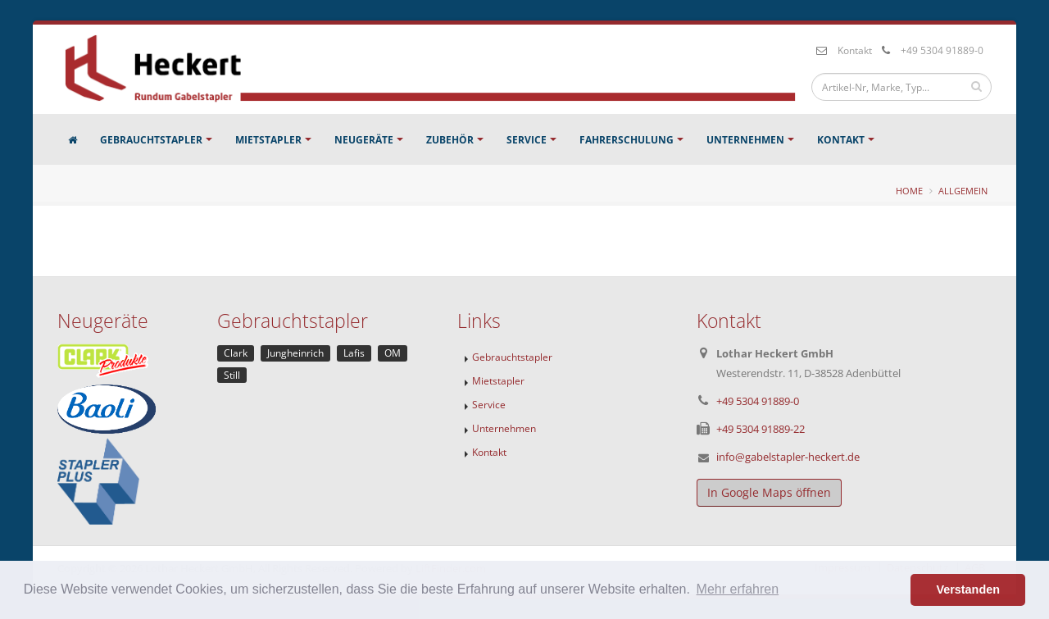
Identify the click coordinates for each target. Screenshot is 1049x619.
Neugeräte (363, 140)
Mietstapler (268, 140)
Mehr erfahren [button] (738, 589)
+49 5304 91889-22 (760, 428)
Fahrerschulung (626, 140)
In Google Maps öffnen (769, 492)
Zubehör (450, 140)
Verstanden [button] (968, 589)
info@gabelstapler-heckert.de (788, 456)
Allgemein (963, 190)
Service (526, 140)
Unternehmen (745, 140)
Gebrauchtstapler (151, 140)
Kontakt (855, 50)
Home (909, 190)
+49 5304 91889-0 (942, 50)
